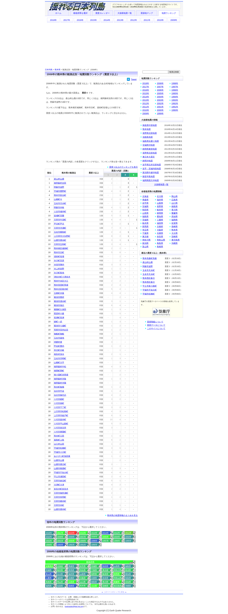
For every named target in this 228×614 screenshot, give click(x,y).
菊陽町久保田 (60, 309)
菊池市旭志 (59, 305)
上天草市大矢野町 (62, 236)
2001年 (60, 541)
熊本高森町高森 (149, 258)
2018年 (53, 20)
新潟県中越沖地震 (150, 172)
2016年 (80, 20)
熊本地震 (146, 129)
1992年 (71, 544)
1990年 (94, 544)
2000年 (71, 541)
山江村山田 (59, 444)
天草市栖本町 (60, 501)
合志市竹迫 (59, 391)
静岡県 (117, 574)
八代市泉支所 (60, 427)
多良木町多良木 (61, 489)
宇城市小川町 (60, 452)
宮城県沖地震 (148, 145)
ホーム (58, 13)
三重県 (48, 578)
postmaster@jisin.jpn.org (74, 606)
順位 (49, 173)
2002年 (49, 541)
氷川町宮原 (59, 260)
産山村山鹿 (59, 179)
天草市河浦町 (60, 228)
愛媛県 (117, 582)
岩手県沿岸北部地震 (151, 165)
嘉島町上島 (59, 440)
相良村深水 (59, 354)
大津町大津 (59, 485)
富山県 (48, 574)
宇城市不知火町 (61, 472)
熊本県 (57, 70)
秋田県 (105, 566)
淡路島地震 (147, 137)
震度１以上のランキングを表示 (123, 167)
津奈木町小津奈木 (62, 277)
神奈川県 (117, 570)
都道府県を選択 (80, 13)
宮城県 (94, 566)
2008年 (71, 537)
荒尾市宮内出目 (61, 330)
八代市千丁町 (60, 407)
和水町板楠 (59, 387)
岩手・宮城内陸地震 (151, 168)
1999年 (83, 541)
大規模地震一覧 (124, 13)
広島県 (71, 582)
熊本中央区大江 (61, 281)
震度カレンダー (102, 13)
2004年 (117, 537)
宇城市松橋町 (60, 448)
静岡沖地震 (147, 161)
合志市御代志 (60, 395)
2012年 (133, 20)
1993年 (60, 544)
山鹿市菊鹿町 (60, 468)
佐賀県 (60, 586)
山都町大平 (59, 362)
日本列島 (48, 70)
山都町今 (58, 199)
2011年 (147, 20)
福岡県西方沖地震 (150, 180)
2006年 (160, 90)
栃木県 (60, 570)
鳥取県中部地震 (149, 125)
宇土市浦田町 (60, 476)
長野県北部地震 (149, 133)
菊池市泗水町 (60, 301)
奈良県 (105, 578)
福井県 (71, 574)
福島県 (128, 566)
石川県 (60, 574)
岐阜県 (105, 574)
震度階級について (155, 322)
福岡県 (48, 586)
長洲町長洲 (59, 317)
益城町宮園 (59, 215)
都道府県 (90, 562)
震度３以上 (94, 173)
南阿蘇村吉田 (60, 183)
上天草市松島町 (61, 411)
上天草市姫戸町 (61, 415)
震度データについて (156, 325)
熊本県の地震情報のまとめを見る (122, 515)
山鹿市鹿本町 (60, 509)
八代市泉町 (59, 403)
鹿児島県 (117, 586)
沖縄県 (128, 586)
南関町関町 (59, 370)
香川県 (105, 582)
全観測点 (49, 566)
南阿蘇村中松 (60, 366)
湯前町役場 (59, 256)
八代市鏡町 (59, 399)
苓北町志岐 (59, 350)
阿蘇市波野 (59, 187)
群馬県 (71, 570)
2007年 (83, 537)
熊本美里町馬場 (61, 285)
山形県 (117, 566)
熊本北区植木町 (61, 289)
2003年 (128, 537)
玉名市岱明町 (60, 358)
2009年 (173, 20)
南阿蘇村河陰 (60, 379)
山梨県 (83, 574)
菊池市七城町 (60, 326)
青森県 (71, 566)
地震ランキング (169, 13)
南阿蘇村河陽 (60, 383)
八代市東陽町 (60, 432)
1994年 (49, 544)
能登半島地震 (148, 176)
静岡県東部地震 (149, 149)
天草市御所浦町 (61, 493)
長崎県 (71, 586)
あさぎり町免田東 (62, 456)
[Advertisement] (114, 45)
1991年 (83, 544)
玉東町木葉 (59, 293)
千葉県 (94, 570)
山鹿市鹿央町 (60, 240)
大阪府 (83, 578)
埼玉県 (83, 570)
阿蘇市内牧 (59, 207)
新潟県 (128, 570)
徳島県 (94, 582)
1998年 (94, 541)
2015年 (93, 20)
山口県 (83, 582)
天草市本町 (59, 505)
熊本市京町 (59, 252)
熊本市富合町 (60, 195)
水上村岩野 (59, 269)
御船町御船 (59, 334)
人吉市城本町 (60, 211)
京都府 (71, 578)
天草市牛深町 (60, 219)
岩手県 (83, 566)
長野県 (94, 574)
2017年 (66, 20)
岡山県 (60, 582)
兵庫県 (94, 578)
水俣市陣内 (59, 264)
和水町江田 (59, 436)
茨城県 (48, 570)
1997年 (106, 541)
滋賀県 (60, 578)
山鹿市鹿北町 (60, 464)
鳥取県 (128, 578)
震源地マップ (147, 13)
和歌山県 (117, 578)
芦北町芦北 (59, 224)
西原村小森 (59, 313)
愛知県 (128, 574)
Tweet (134, 79)
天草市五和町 (60, 244)
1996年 (117, 541)
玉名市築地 (59, 338)
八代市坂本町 (60, 419)
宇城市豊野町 (60, 191)
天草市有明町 (60, 497)
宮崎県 (105, 586)
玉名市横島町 (60, 232)
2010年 (160, 20)
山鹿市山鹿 (59, 460)
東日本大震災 (148, 157)
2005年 (106, 537)
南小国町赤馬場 (61, 375)
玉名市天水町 (60, 203)
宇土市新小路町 (149, 286)
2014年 (107, 20)
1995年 (128, 541)
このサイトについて (156, 328)
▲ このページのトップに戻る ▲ (114, 592)
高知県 (128, 582)
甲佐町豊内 (59, 346)
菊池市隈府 (59, 297)
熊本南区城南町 (61, 248)
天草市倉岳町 (60, 480)
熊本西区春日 (148, 278)
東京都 (105, 570)
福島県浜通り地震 (150, 141)
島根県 (48, 582)
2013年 (120, 20)
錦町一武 (58, 321)
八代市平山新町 (61, 423)
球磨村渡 (58, 342)
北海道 (60, 566)
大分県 (94, 586)
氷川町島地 (59, 273)
